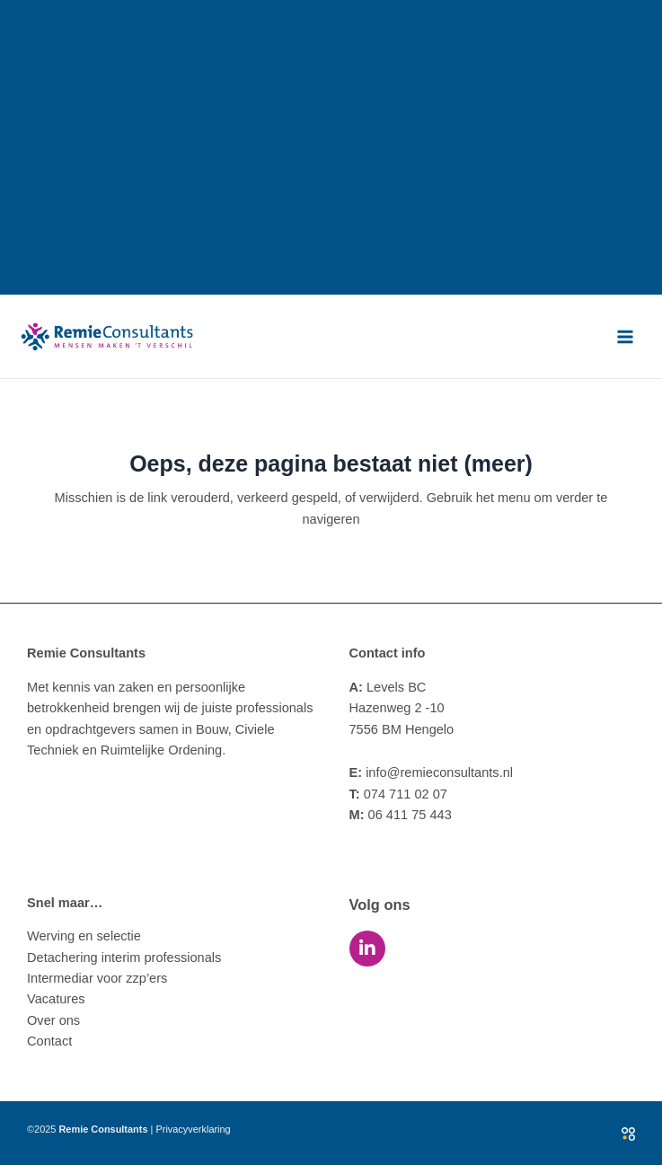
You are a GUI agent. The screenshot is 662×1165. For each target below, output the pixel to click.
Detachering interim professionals (124, 957)
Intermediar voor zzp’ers (97, 978)
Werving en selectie (84, 936)
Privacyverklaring (192, 1129)
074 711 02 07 (398, 794)
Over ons (53, 1020)
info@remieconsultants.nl (431, 772)
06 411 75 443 (400, 815)
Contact (49, 1041)
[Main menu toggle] (625, 337)
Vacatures (56, 999)
